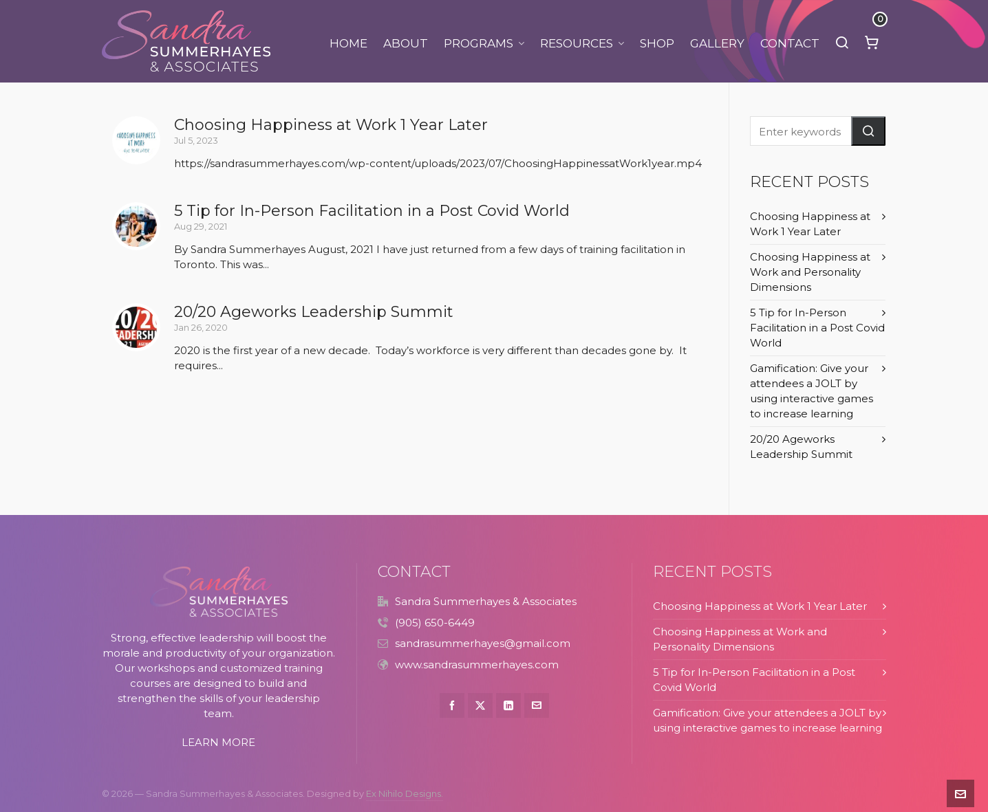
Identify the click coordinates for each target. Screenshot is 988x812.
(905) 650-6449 (435, 622)
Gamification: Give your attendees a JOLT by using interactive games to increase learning (811, 391)
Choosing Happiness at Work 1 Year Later (331, 125)
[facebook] (452, 705)
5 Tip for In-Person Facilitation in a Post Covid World (372, 210)
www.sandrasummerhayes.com (477, 664)
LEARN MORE (218, 742)
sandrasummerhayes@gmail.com (482, 643)
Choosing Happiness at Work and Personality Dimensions (810, 272)
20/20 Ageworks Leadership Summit (313, 312)
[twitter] (480, 705)
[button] (868, 131)
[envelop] (536, 705)
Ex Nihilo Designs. (404, 794)
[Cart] (871, 41)
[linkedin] (508, 705)
